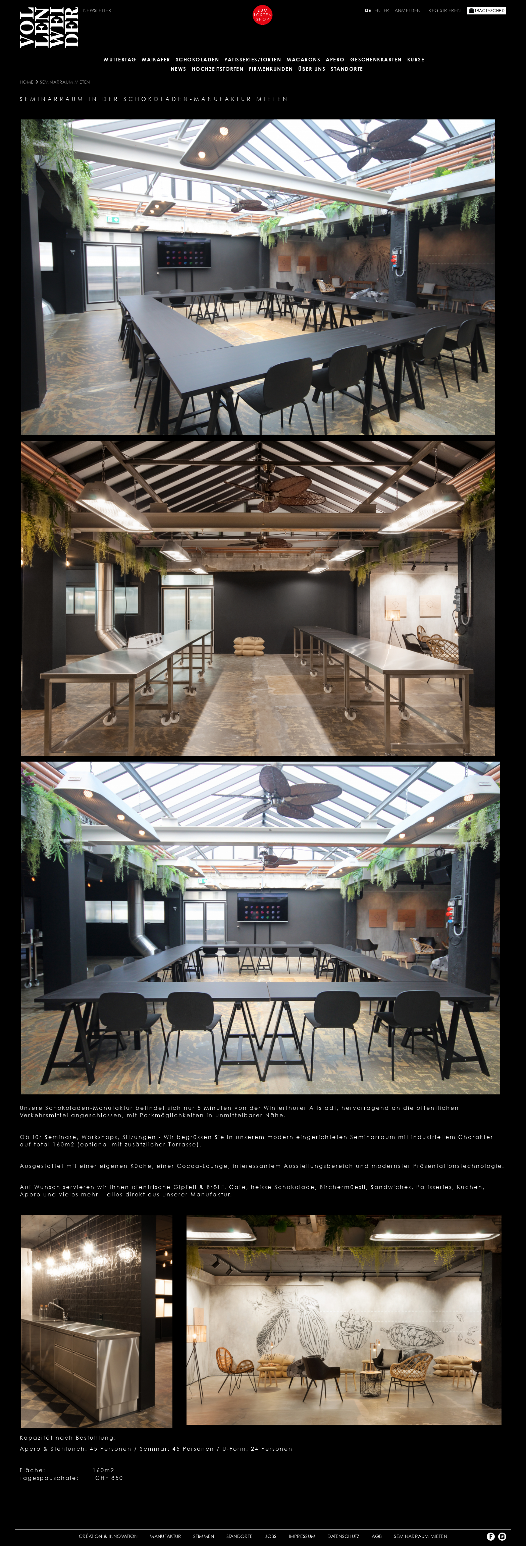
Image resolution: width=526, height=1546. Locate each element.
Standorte (347, 69)
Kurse (416, 59)
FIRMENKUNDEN (271, 69)
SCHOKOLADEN (197, 59)
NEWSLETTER (97, 10)
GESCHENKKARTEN (376, 59)
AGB (377, 1536)
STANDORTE (239, 1536)
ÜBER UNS (311, 69)
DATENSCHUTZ (343, 1536)
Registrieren (444, 10)
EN (377, 10)
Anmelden (408, 10)
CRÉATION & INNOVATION (108, 1536)
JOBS (270, 1536)
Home (26, 82)
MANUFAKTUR (165, 1536)
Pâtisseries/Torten (252, 59)
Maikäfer (156, 59)
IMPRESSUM (302, 1536)
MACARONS (303, 59)
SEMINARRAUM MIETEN (65, 82)
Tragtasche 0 (487, 10)
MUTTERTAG (120, 59)
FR (386, 10)
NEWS (179, 69)
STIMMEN (203, 1536)
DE (368, 10)
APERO (335, 59)
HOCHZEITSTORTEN (218, 69)
